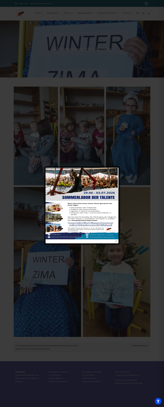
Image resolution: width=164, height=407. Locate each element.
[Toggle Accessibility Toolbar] (158, 401)
